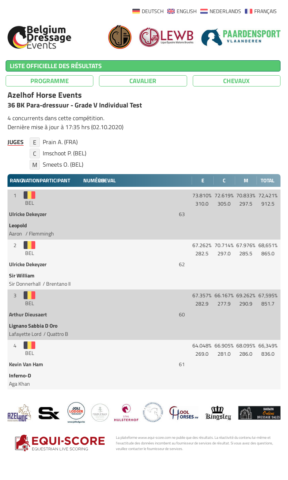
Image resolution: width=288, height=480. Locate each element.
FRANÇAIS (265, 11)
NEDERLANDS (225, 11)
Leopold (18, 225)
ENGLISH (186, 11)
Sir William (22, 275)
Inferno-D (20, 375)
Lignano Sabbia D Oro (33, 326)
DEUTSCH (153, 11)
